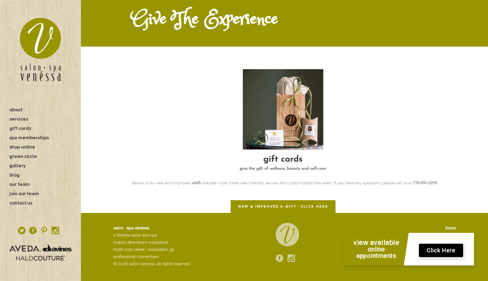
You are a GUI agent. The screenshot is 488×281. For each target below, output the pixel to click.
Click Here (441, 250)
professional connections (136, 256)
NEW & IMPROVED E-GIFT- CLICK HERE (283, 207)
